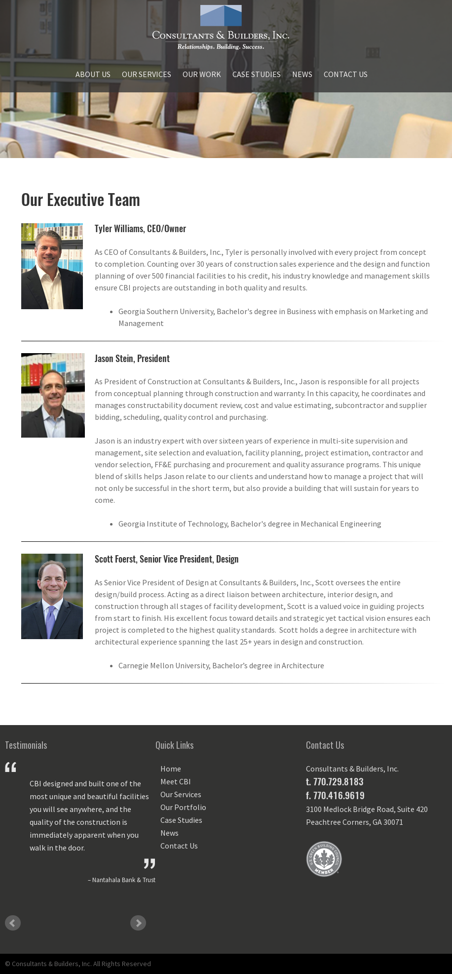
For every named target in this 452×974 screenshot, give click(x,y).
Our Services (146, 74)
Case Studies (256, 74)
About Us (93, 74)
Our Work (202, 74)
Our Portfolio (183, 807)
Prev (13, 923)
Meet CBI (175, 781)
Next (138, 923)
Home (170, 768)
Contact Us (346, 74)
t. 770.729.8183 (334, 781)
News (302, 74)
